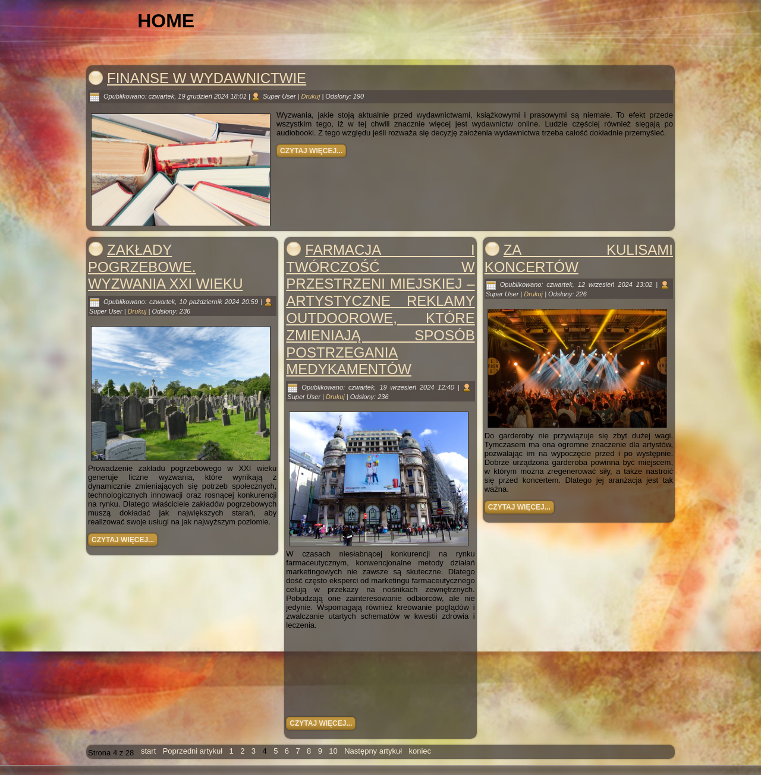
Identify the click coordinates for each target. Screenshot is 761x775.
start (148, 750)
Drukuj (311, 96)
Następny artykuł (373, 750)
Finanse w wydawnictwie (206, 78)
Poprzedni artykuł (192, 750)
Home (165, 20)
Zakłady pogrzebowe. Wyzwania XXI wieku (165, 267)
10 (333, 750)
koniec (419, 750)
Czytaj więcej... (311, 151)
